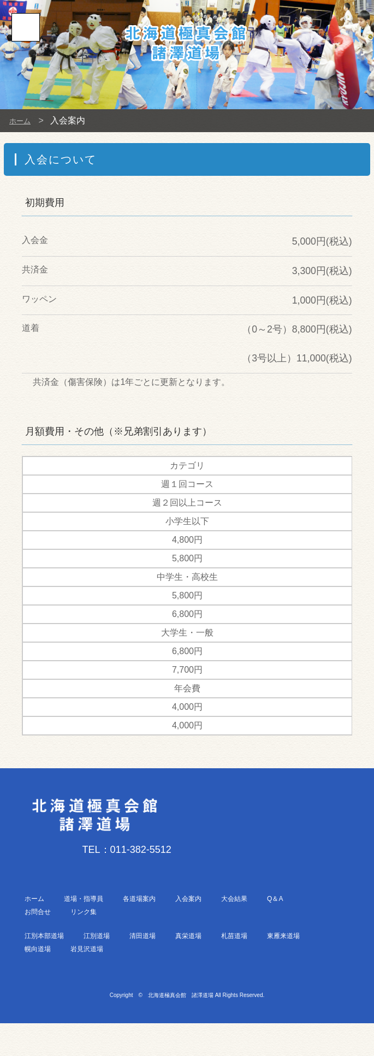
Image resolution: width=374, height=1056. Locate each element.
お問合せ (38, 912)
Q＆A (275, 899)
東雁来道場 (283, 936)
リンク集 (83, 912)
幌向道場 (38, 949)
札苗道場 (234, 936)
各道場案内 (139, 899)
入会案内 (188, 899)
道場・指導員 (83, 899)
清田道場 (142, 936)
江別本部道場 (44, 936)
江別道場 (97, 936)
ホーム (22, 120)
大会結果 (234, 899)
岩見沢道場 (86, 949)
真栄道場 (188, 936)
